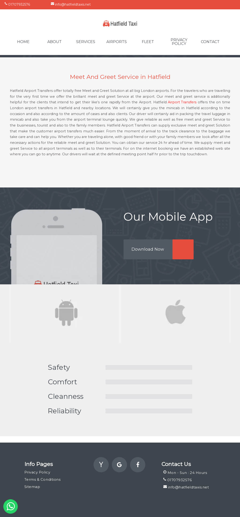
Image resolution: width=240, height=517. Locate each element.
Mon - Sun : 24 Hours (185, 472)
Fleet (148, 42)
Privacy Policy (179, 42)
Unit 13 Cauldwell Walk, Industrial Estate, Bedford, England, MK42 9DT (176, 4)
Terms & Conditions (42, 479)
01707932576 (17, 4)
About (54, 42)
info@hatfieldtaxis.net (71, 4)
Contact (210, 42)
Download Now (147, 249)
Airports (116, 42)
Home (23, 42)
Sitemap (32, 486)
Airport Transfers (182, 110)
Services (85, 42)
